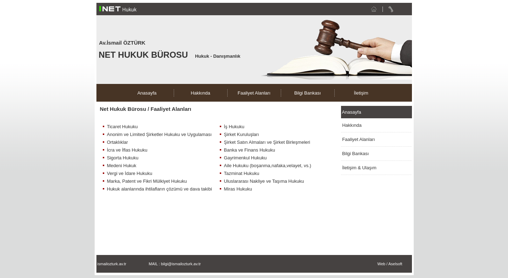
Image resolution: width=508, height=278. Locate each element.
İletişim (361, 93)
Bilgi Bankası (307, 93)
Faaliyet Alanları (254, 93)
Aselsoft (395, 264)
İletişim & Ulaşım (359, 167)
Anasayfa (146, 93)
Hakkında (200, 93)
